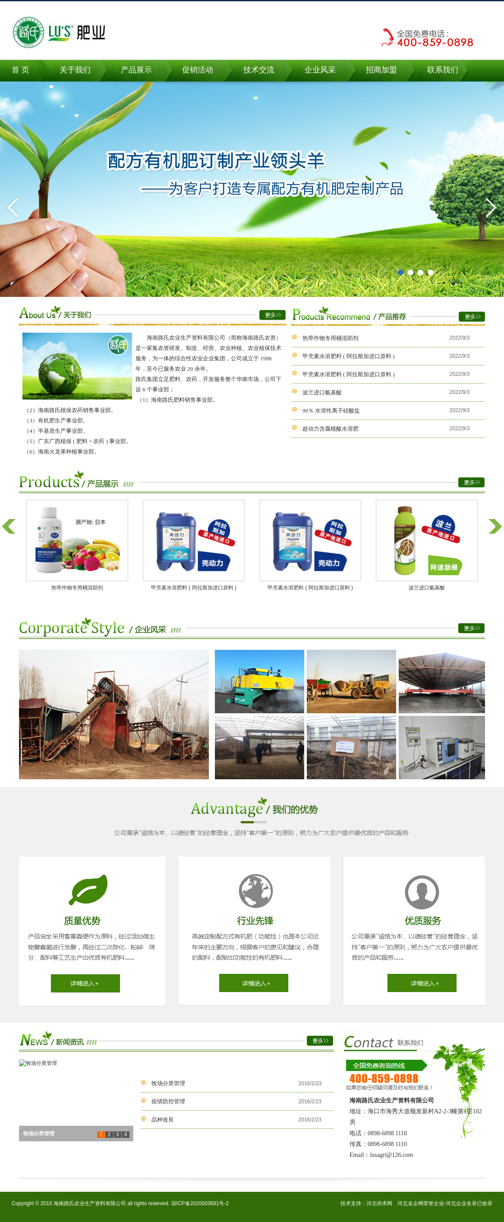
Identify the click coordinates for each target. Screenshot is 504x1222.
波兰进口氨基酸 (322, 392)
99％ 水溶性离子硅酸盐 (331, 410)
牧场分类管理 (168, 1083)
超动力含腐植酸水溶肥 (330, 428)
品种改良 (162, 1119)
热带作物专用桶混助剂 (330, 338)
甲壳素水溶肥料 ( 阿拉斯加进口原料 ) (348, 356)
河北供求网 (379, 1203)
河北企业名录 (461, 1203)
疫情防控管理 (168, 1101)
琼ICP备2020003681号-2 (200, 1203)
